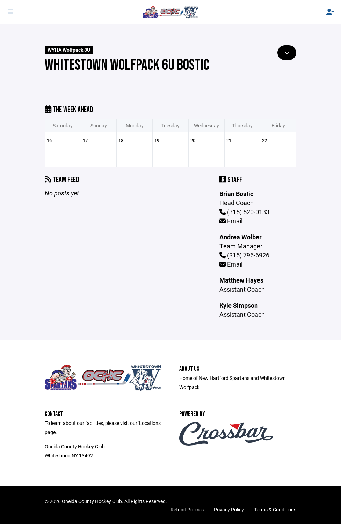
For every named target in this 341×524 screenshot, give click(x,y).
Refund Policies (187, 509)
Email (230, 221)
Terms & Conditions (275, 509)
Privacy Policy (229, 509)
